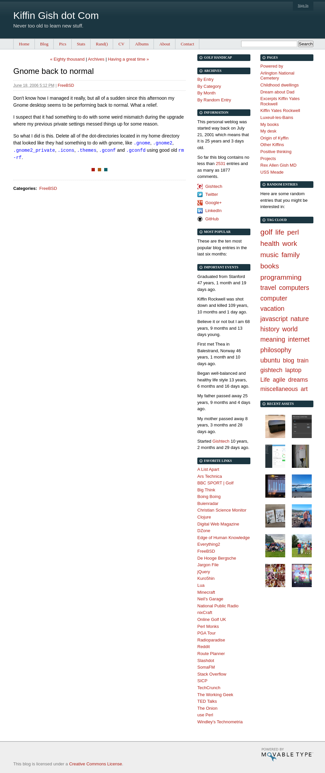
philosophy (275, 350)
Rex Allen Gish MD (278, 165)
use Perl (205, 714)
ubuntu (270, 360)
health (270, 243)
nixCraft (204, 612)
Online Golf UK (211, 619)
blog (288, 360)
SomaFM (206, 667)
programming (280, 277)
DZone (203, 530)
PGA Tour (206, 633)
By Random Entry (214, 99)
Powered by (271, 66)
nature (300, 318)
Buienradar (208, 503)
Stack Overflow (211, 674)
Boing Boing (209, 496)
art (304, 389)
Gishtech (213, 186)
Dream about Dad (277, 91)
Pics (62, 43)
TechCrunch (208, 687)
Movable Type (287, 754)
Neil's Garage (210, 598)
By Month (206, 92)
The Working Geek (215, 694)
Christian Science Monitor (221, 510)
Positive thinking (276, 151)
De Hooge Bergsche (216, 558)
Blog (44, 43)
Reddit (203, 646)
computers (294, 287)
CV (121, 43)
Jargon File (208, 564)
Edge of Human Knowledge (223, 537)
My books (269, 124)
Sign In (303, 5)
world (290, 329)
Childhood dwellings (279, 85)
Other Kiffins (272, 144)
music (269, 254)
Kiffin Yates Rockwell (280, 110)
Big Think (206, 489)
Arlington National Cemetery (277, 76)
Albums (142, 43)
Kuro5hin (206, 578)
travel (268, 287)
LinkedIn (213, 210)
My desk (268, 131)
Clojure (204, 517)
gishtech (271, 370)
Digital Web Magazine (218, 524)
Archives (96, 59)
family (291, 254)
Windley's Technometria (220, 721)
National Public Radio (217, 605)
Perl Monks (208, 626)
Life (265, 379)
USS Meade (272, 172)
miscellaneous (279, 389)
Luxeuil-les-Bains (276, 117)
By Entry (205, 79)
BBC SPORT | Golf (215, 482)
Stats (81, 43)
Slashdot (205, 660)
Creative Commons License (95, 763)
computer (273, 298)
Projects (268, 158)
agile (279, 379)
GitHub (212, 218)
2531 (221, 163)
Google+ (213, 202)
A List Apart (208, 469)
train (303, 360)
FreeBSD (66, 85)
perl (293, 232)
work (289, 243)
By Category (209, 86)
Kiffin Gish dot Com (56, 15)
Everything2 (208, 544)
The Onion (207, 708)
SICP (202, 680)
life (279, 232)
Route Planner (211, 653)
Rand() (102, 43)
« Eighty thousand (67, 59)
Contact (187, 43)
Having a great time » (128, 59)
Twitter (211, 194)
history (269, 329)
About (164, 43)
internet (298, 339)
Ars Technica (209, 476)
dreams (298, 379)
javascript (274, 318)
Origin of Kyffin (274, 138)
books (269, 266)
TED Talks (207, 701)
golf (266, 232)
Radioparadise (211, 639)
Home (24, 43)
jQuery (203, 571)
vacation (272, 308)
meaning (272, 339)
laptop (293, 370)
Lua (201, 585)
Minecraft (206, 592)
